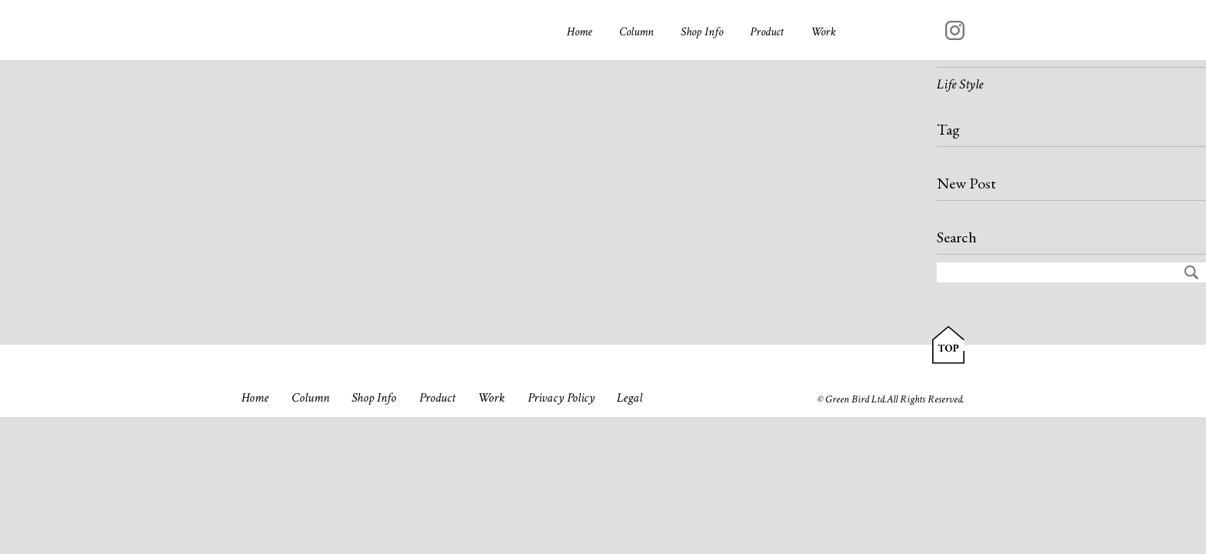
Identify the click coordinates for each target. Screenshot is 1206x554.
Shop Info (702, 32)
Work (823, 32)
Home (579, 32)
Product (767, 32)
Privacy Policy (561, 397)
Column (636, 32)
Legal (629, 397)
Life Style (960, 84)
